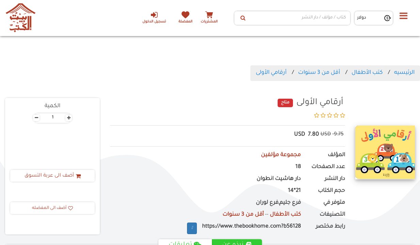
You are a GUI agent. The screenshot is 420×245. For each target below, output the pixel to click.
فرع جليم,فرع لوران (278, 203)
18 (298, 167)
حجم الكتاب (331, 191)
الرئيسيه (404, 73)
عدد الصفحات (328, 167)
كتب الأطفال (367, 73)
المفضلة (185, 22)
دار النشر (335, 179)
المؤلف (336, 155)
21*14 (294, 191)
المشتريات (209, 22)
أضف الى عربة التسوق (53, 176)
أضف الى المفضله (52, 208)
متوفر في (334, 203)
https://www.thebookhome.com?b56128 (251, 227)
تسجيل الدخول (154, 17)
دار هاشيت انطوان (278, 179)
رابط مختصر (330, 227)
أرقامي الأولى (271, 73)
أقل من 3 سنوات (319, 73)
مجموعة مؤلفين (281, 155)
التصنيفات (332, 215)
